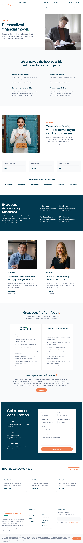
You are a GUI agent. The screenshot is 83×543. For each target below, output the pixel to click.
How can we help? (46, 434)
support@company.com (14, 438)
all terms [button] (59, 540)
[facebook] (69, 2)
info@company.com (13, 435)
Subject (43, 427)
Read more (7, 488)
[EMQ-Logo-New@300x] (8, 5)
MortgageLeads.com (73, 522)
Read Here (64, 540)
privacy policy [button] (53, 540)
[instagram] (73, 2)
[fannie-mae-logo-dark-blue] (12, 509)
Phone (59, 412)
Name (43, 412)
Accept (77, 538)
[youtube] (76, 2)
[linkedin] (78, 2)
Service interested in (64, 419)
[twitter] (71, 2)
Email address (45, 419)
